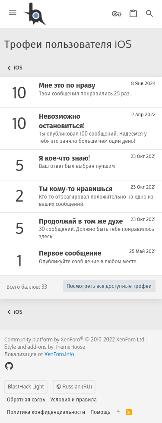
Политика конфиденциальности (46, 412)
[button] (12, 13)
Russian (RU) (74, 386)
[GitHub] (9, 366)
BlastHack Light (26, 386)
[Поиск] (149, 14)
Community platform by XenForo (75, 339)
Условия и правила (74, 399)
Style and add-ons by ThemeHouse (44, 347)
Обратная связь (26, 399)
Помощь (100, 412)
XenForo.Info (59, 354)
